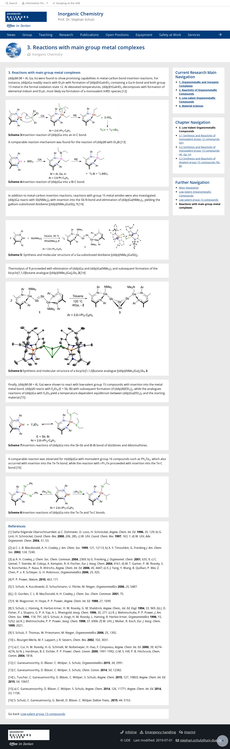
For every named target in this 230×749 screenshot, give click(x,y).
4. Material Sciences (191, 106)
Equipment (144, 34)
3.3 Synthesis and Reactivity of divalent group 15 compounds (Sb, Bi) (199, 162)
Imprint (187, 732)
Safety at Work (170, 34)
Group (27, 34)
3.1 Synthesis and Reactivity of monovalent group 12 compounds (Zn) (199, 139)
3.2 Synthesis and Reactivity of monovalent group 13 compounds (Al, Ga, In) (199, 150)
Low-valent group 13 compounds (43, 714)
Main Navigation (189, 187)
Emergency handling (158, 732)
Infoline (128, 732)
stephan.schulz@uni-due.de (201, 740)
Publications (89, 34)
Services (194, 34)
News (11, 34)
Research (66, 34)
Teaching (45, 34)
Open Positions (117, 34)
